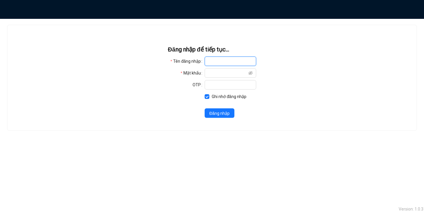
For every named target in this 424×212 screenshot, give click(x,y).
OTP (197, 84)
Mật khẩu (192, 73)
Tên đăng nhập (187, 61)
